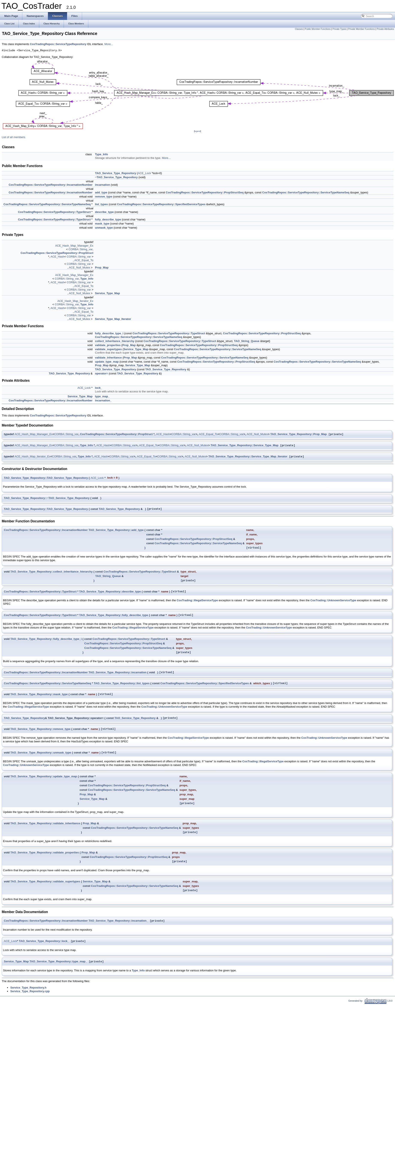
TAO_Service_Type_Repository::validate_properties (44, 852)
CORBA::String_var (81, 249)
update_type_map (107, 361)
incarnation (102, 184)
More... (108, 44)
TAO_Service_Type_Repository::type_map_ (58, 961)
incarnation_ (103, 400)
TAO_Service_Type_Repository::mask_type (39, 694)
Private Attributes (385, 29)
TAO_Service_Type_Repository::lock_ (44, 941)
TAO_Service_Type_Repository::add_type (116, 530)
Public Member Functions (317, 29)
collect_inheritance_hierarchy (114, 341)
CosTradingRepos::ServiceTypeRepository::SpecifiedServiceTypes (161, 204)
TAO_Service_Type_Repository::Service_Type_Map (244, 445)
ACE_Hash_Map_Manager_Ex (74, 245)
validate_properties (107, 345)
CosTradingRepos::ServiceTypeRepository (58, 44)
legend (197, 131)
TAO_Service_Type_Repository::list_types (121, 683)
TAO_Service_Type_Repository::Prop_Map (298, 434)
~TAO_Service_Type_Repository (116, 177)
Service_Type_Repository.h (28, 987)
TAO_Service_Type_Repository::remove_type (40, 729)
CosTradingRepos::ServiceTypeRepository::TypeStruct (54, 212)
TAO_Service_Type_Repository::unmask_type (40, 752)
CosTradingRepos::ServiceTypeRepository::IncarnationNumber (50, 184)
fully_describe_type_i (109, 333)
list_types (101, 204)
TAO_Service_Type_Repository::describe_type (110, 591)
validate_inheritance (108, 357)
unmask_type (104, 227)
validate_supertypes (108, 349)
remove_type (103, 196)
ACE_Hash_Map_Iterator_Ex (75, 301)
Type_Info (101, 154)
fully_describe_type (108, 219)
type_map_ (102, 396)
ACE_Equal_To (83, 260)
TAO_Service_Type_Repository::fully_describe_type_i (46, 639)
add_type (101, 192)
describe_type (104, 212)
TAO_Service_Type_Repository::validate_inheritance (45, 823)
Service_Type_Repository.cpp (30, 991)
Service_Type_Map (107, 293)
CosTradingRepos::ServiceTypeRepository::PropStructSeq (205, 192)
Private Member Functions (361, 29)
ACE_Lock (144, 173)
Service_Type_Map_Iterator (113, 319)
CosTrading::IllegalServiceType (197, 600)
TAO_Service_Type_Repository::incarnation (117, 672)
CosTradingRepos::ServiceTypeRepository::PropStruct (57, 253)
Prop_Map (101, 267)
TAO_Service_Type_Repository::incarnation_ (118, 920)
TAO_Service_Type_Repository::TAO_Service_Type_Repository (46, 477)
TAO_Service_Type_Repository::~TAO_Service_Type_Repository (47, 498)
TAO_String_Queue (247, 341)
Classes (299, 29)
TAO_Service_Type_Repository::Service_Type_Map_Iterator (247, 456)
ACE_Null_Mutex (79, 267)
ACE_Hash (57, 256)
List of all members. (14, 137)
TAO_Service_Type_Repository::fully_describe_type (113, 615)
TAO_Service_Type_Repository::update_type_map (43, 776)
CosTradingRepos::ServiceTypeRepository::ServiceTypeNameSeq (305, 192)
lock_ (98, 387)
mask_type (102, 223)
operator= (101, 373)
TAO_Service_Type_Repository (115, 173)
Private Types (339, 29)
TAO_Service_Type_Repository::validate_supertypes (45, 881)
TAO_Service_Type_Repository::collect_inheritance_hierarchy (51, 571)
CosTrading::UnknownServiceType (333, 600)
